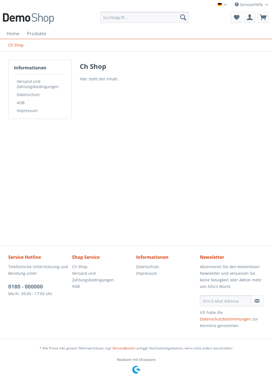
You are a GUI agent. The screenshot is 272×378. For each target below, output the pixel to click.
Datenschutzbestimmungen (225, 319)
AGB (20, 102)
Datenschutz (28, 94)
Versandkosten (123, 348)
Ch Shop (79, 266)
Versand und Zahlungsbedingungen (38, 84)
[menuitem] (144, 17)
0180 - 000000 (25, 286)
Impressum (27, 110)
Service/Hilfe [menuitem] (249, 4)
